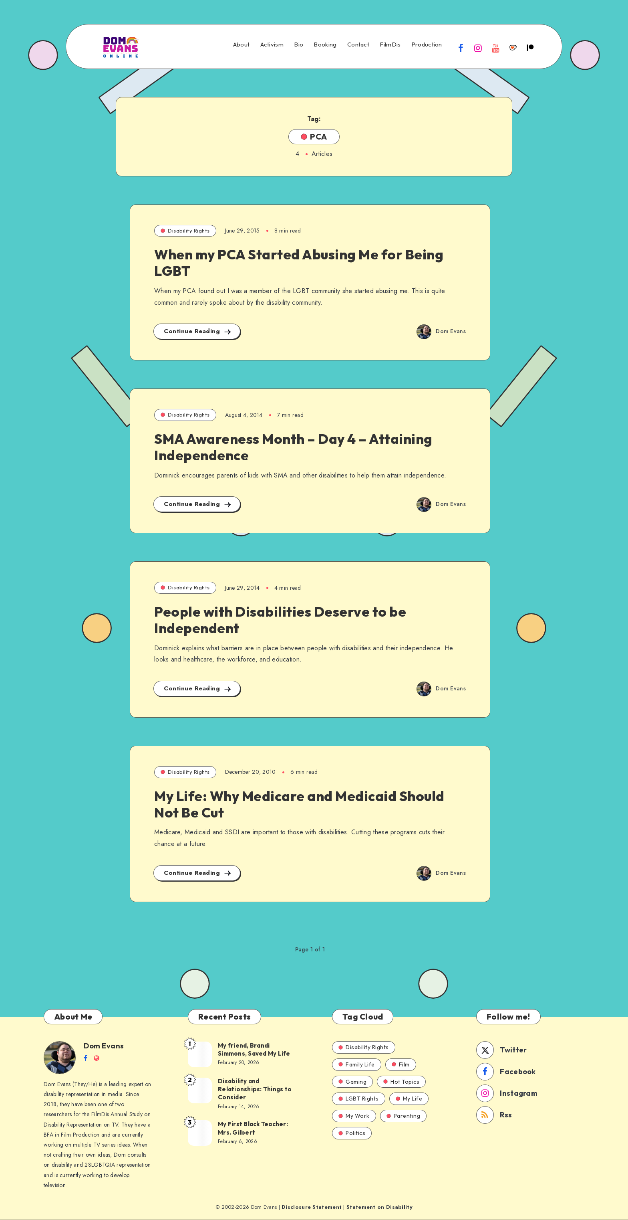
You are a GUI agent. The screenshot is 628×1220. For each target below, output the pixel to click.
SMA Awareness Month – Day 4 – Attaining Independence (293, 447)
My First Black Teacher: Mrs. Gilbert (253, 1128)
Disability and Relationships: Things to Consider (255, 1089)
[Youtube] (495, 48)
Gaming (352, 1081)
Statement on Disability (379, 1207)
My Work (354, 1115)
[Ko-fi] (513, 48)
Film (401, 1064)
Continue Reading (198, 331)
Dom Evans (104, 1045)
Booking (325, 44)
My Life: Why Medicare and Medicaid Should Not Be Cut (299, 804)
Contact (358, 44)
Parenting (403, 1115)
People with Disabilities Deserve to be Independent (280, 620)
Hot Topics (401, 1081)
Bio (298, 44)
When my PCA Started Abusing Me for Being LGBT (298, 262)
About (241, 44)
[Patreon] (530, 48)
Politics (351, 1133)
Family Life (356, 1064)
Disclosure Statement (312, 1207)
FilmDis (390, 44)
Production (426, 44)
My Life (409, 1098)
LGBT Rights (358, 1098)
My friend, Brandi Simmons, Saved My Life (254, 1049)
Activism (272, 44)
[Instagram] (478, 48)
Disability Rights (185, 230)
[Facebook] (461, 48)
